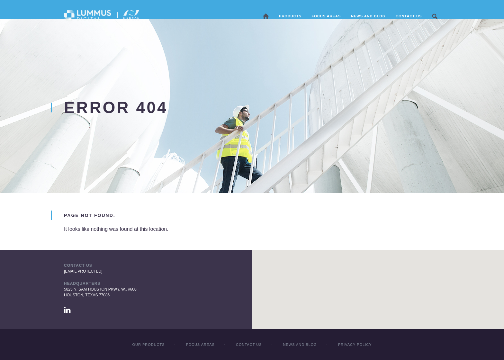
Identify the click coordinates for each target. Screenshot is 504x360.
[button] (378, 283)
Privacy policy (355, 344)
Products (290, 16)
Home (266, 16)
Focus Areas (200, 344)
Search (435, 16)
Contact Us (409, 16)
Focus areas (326, 16)
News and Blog (368, 16)
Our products (148, 344)
